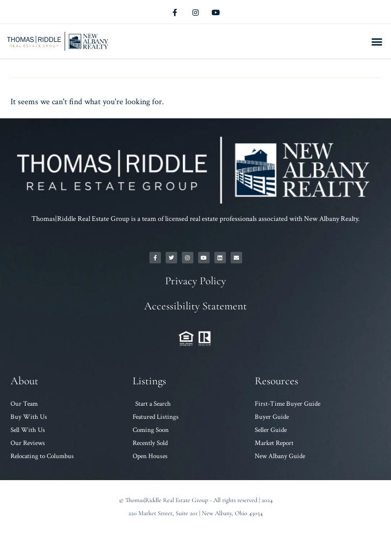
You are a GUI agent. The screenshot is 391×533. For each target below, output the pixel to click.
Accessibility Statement (195, 306)
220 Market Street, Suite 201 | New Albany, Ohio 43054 (195, 513)
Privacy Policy (195, 280)
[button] (377, 41)
